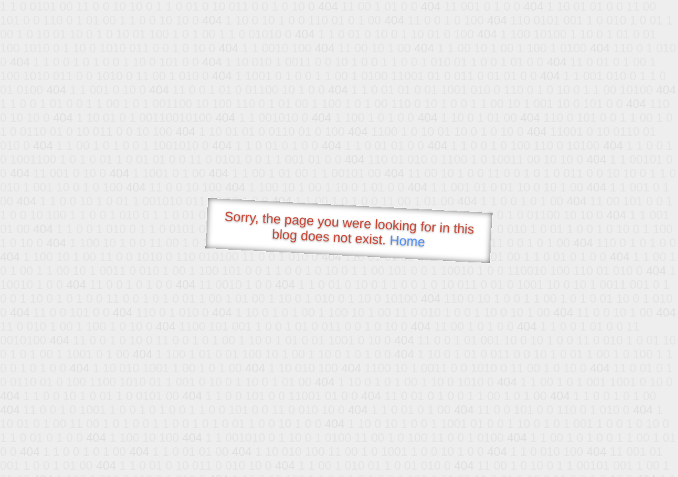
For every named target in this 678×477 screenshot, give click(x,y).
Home (407, 241)
